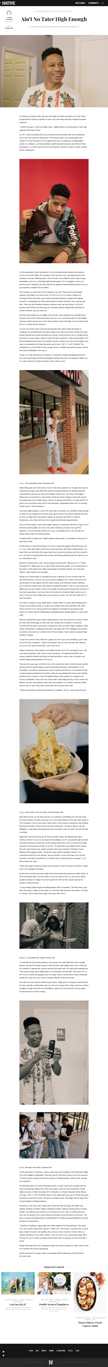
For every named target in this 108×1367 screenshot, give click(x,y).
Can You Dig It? (18, 1304)
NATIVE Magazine (37, 1362)
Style (70, 1351)
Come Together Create (79, 1362)
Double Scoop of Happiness (54, 1304)
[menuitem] (80, 3)
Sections (80, 3)
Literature (60, 1351)
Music (44, 1351)
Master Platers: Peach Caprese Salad (90, 1324)
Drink (51, 1351)
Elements (93, 3)
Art (37, 1351)
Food (31, 1351)
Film (77, 1351)
